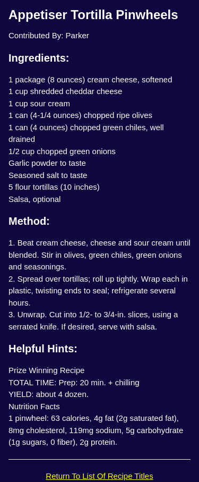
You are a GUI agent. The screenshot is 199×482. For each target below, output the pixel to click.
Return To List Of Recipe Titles (99, 475)
